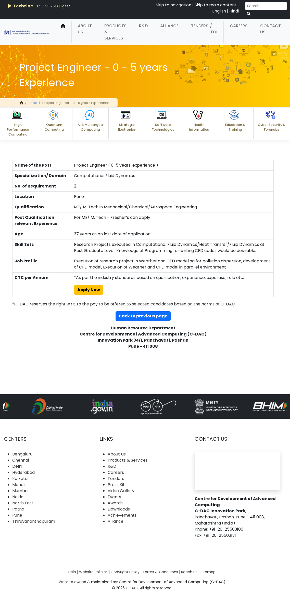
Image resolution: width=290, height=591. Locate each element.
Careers (239, 26)
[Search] (266, 6)
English (219, 11)
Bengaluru (22, 454)
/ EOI (213, 29)
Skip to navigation (173, 5)
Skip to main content (215, 5)
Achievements (122, 515)
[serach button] (249, 14)
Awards (115, 503)
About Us (85, 29)
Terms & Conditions (160, 571)
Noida (17, 497)
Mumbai (20, 491)
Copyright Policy (125, 571)
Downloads (119, 509)
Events (114, 497)
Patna (18, 509)
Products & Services (115, 32)
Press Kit (116, 485)
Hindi (234, 11)
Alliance (169, 26)
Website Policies (93, 571)
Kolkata (20, 478)
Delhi (17, 466)
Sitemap (208, 571)
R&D (143, 26)
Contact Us (270, 29)
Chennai (20, 460)
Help (72, 571)
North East (22, 503)
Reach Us (189, 571)
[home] (63, 32)
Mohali (18, 485)
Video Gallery (121, 491)
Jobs (33, 103)
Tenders (199, 26)
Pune (17, 515)
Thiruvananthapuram (33, 521)
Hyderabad (23, 472)
